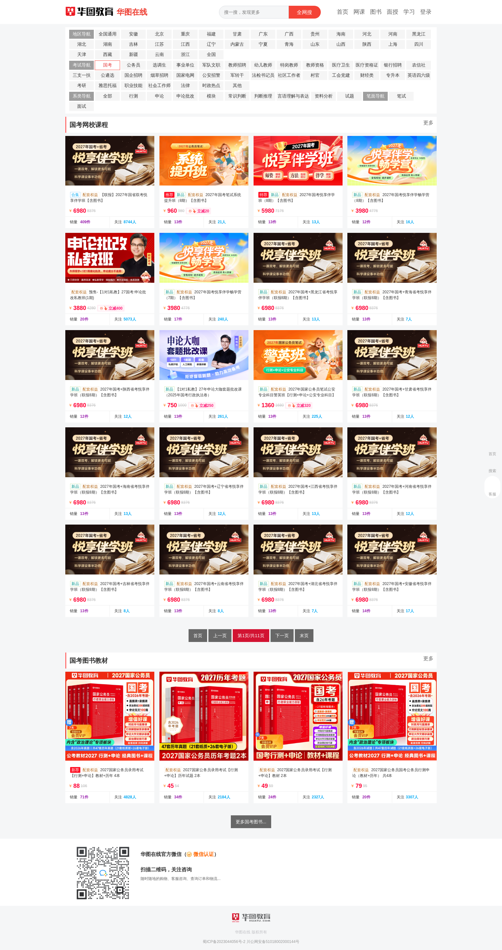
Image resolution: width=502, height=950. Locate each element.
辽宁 (211, 44)
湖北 (81, 44)
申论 (159, 96)
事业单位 (185, 65)
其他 (237, 85)
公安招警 (211, 75)
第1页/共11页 (251, 635)
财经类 (367, 75)
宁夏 (263, 44)
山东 (315, 44)
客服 (492, 494)
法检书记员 (263, 75)
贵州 (315, 34)
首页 (342, 12)
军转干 (237, 75)
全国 (211, 54)
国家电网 (185, 75)
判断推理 (263, 96)
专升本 (393, 75)
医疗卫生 (341, 65)
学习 (409, 12)
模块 (211, 96)
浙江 (185, 54)
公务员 (133, 65)
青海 (289, 44)
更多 (428, 122)
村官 (315, 75)
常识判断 (237, 96)
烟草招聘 (159, 75)
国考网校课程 (88, 124)
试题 (349, 96)
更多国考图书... (251, 821)
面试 (81, 106)
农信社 (418, 65)
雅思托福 (108, 85)
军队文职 (211, 65)
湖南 (107, 44)
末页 (304, 635)
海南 (340, 34)
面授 (392, 12)
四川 (418, 44)
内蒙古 (237, 44)
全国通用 (108, 34)
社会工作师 (159, 85)
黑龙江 (418, 34)
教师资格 (315, 65)
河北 (366, 34)
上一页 (220, 635)
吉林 (133, 44)
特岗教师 (289, 65)
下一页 (282, 635)
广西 (289, 34)
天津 (81, 54)
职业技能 (133, 85)
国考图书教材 (88, 660)
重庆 (185, 34)
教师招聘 (237, 65)
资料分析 (324, 96)
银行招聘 (393, 65)
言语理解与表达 (293, 96)
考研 (81, 85)
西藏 (107, 54)
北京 (159, 34)
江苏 (159, 44)
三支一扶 (82, 75)
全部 (107, 96)
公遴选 (107, 75)
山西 (340, 44)
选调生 (159, 65)
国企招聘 (133, 75)
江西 (185, 44)
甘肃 (237, 34)
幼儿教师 (263, 65)
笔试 (401, 96)
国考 (107, 65)
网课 (359, 12)
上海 (392, 44)
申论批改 (185, 96)
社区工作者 (289, 75)
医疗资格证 (367, 65)
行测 (133, 96)
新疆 (133, 54)
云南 (159, 54)
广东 (263, 34)
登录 (426, 12)
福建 (211, 34)
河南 (392, 34)
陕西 (366, 44)
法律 (185, 85)
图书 (376, 12)
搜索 (492, 471)
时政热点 (211, 85)
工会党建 (341, 75)
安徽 (133, 34)
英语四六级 (419, 75)
